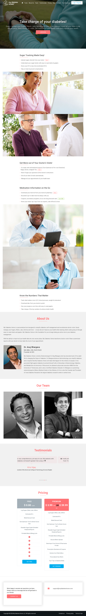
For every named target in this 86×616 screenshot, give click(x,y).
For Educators (66, 3)
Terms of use (79, 613)
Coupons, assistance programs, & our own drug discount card (42, 198)
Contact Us (14, 596)
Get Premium (57, 566)
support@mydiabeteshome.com (63, 588)
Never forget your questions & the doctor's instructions (37, 172)
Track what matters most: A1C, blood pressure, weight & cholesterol (41, 300)
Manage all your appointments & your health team (35, 178)
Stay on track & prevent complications (32, 69)
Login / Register (77, 3)
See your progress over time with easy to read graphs (37, 306)
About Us (31, 3)
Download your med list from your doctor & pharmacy (39, 193)
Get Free (29, 562)
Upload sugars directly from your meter (35, 60)
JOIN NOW (43, 32)
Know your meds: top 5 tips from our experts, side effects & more (40, 201)
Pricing (50, 3)
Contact (58, 3)
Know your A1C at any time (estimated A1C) (34, 66)
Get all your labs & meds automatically (32, 175)
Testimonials (43, 3)
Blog (54, 3)
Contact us (61, 613)
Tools (25, 3)
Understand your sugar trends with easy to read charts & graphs (39, 63)
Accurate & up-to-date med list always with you (35, 195)
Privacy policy (70, 613)
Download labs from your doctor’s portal (33, 303)
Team (36, 3)
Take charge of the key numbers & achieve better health (37, 309)
